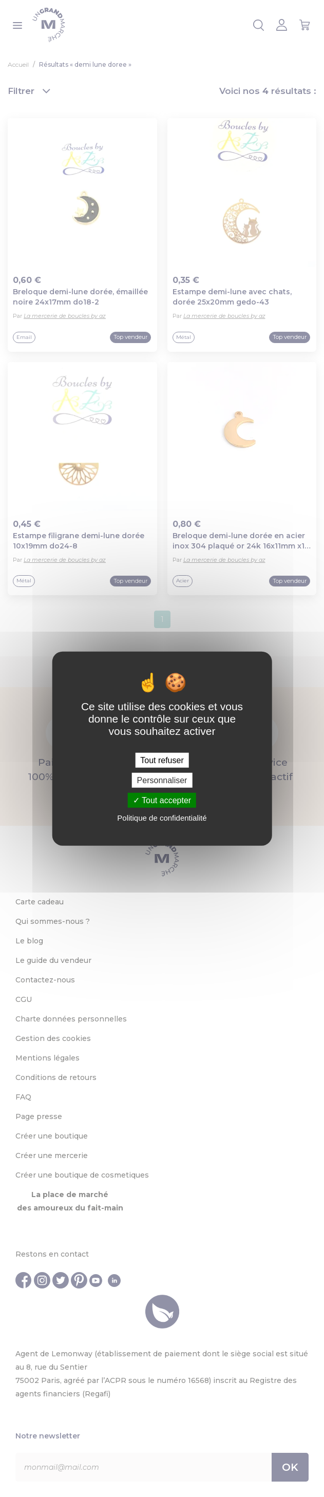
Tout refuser (161, 759)
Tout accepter (162, 800)
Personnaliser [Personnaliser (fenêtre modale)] (162, 779)
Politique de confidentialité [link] (161, 817)
